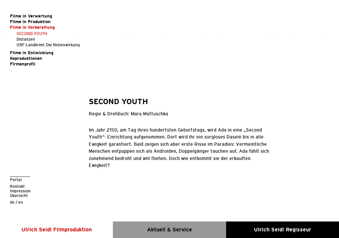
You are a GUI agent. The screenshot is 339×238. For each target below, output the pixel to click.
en (20, 202)
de (12, 202)
